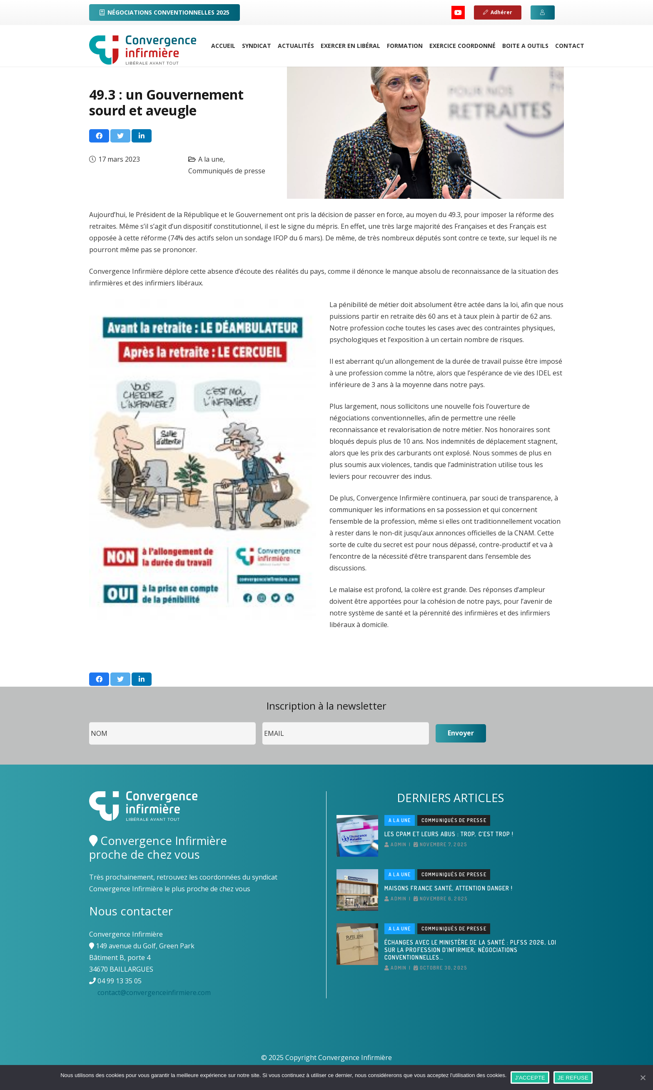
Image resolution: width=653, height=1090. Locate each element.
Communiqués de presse (226, 170)
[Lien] (142, 50)
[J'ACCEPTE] (642, 1077)
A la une (210, 159)
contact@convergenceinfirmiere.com (154, 992)
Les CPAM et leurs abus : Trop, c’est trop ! (448, 834)
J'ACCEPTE (530, 1078)
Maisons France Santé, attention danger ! (448, 888)
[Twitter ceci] (120, 135)
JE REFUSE (573, 1078)
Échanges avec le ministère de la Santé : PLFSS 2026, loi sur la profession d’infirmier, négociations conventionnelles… (470, 950)
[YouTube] (458, 12)
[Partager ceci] (99, 135)
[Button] (543, 12)
